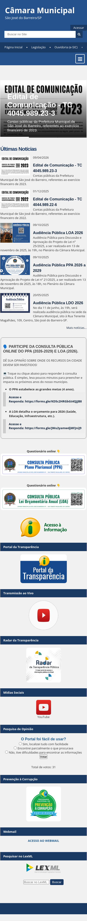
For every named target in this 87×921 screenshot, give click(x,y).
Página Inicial (13, 47)
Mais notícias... (76, 328)
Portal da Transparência (21, 547)
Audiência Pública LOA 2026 (58, 233)
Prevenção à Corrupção (20, 779)
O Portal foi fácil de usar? (43, 739)
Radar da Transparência (21, 640)
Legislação (38, 47)
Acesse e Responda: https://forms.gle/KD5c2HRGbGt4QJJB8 (45, 399)
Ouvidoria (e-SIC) (66, 47)
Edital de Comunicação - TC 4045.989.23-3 (39, 104)
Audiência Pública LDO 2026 (58, 303)
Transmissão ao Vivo (18, 593)
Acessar (78, 28)
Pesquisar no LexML (18, 856)
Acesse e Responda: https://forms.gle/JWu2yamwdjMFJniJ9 (45, 426)
